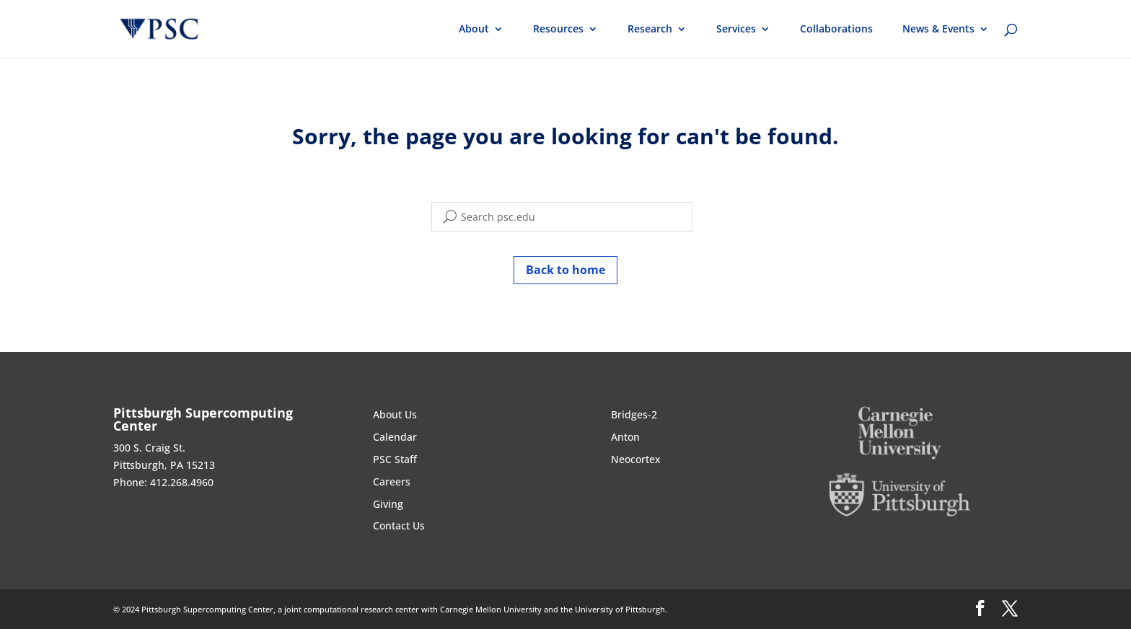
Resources (558, 29)
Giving (388, 504)
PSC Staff (395, 459)
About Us (395, 414)
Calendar (395, 437)
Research (650, 29)
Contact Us (399, 525)
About (474, 29)
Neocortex (636, 459)
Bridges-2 (634, 414)
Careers (391, 481)
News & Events (938, 29)
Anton (625, 437)
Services (736, 29)
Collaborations (836, 29)
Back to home (565, 270)
